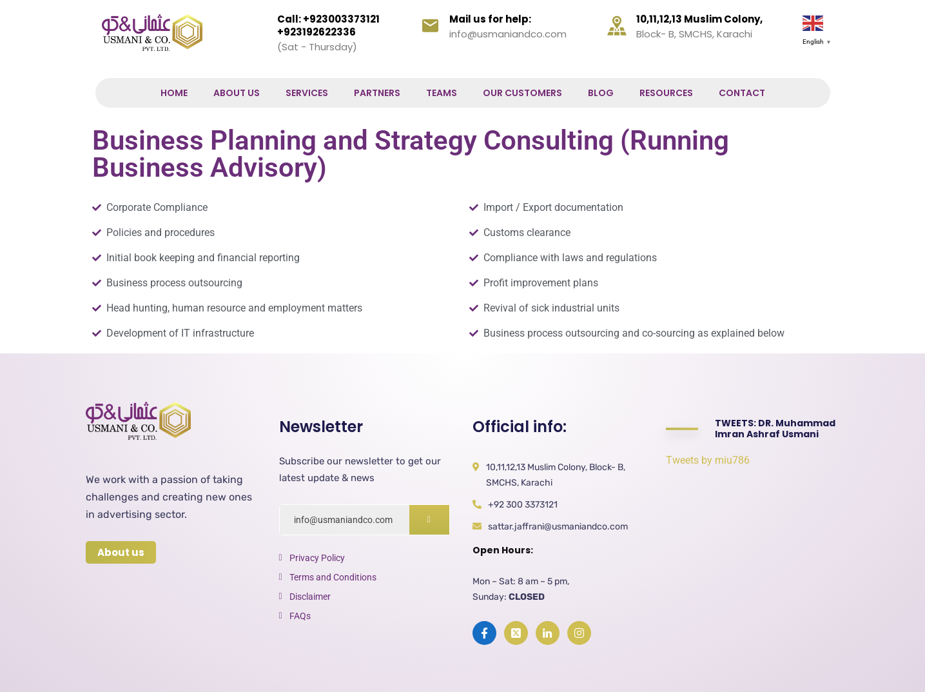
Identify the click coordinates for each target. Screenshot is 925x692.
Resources (666, 92)
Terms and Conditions (332, 577)
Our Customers (522, 92)
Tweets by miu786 (708, 460)
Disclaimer (310, 596)
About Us (236, 92)
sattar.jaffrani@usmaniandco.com (558, 526)
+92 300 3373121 (523, 504)
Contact (742, 92)
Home (174, 92)
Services (307, 92)
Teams (441, 92)
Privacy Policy (317, 558)
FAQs (300, 616)
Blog (601, 92)
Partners (377, 92)
